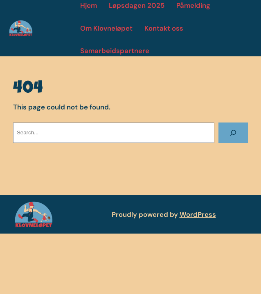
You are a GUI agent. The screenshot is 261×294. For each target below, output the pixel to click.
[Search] (233, 132)
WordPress (198, 214)
